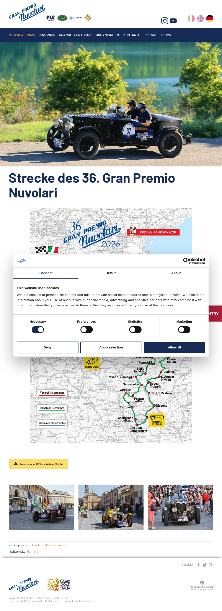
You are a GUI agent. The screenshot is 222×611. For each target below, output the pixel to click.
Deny (48, 347)
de (209, 19)
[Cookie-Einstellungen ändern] (79, 600)
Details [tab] (111, 273)
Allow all (174, 347)
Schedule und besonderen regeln (49, 545)
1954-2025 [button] (47, 35)
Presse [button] (151, 35)
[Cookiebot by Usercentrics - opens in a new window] (186, 261)
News (166, 35)
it (191, 19)
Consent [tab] (46, 273)
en (200, 19)
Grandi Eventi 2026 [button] (75, 35)
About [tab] (176, 273)
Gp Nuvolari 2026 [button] (20, 35)
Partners (32, 551)
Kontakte (131, 35)
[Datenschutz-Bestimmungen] (25, 600)
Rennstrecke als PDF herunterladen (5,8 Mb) (41, 464)
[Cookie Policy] (52, 600)
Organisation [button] (107, 35)
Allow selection (111, 347)
